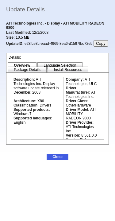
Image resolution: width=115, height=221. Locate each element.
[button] (57, 157)
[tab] (22, 65)
